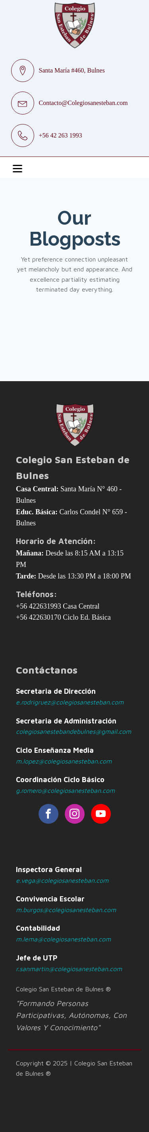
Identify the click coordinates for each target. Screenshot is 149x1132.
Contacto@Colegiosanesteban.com (83, 102)
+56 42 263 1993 (60, 135)
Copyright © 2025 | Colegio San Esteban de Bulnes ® (74, 1068)
